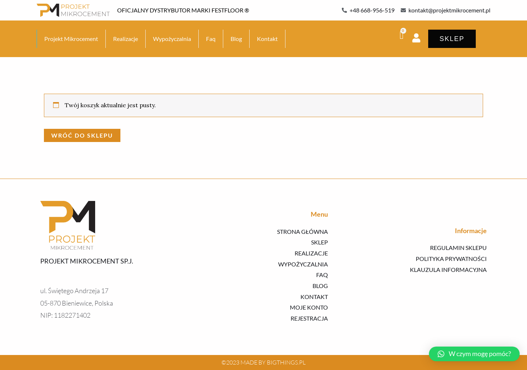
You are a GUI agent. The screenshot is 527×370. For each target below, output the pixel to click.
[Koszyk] (402, 35)
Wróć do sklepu (82, 135)
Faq (211, 38)
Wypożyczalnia (172, 38)
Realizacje (125, 38)
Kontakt (267, 38)
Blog (236, 38)
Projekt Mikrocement (71, 38)
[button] (474, 354)
